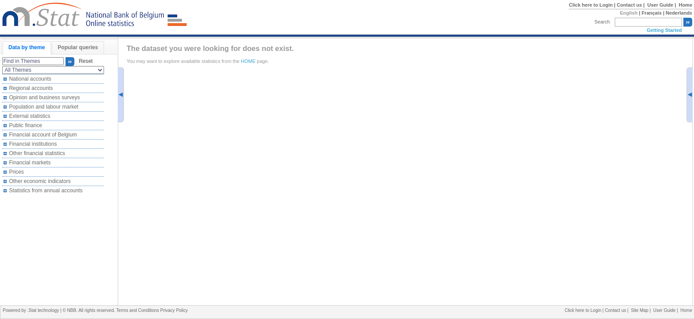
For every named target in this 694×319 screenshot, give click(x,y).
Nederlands (679, 13)
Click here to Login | (593, 5)
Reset (84, 61)
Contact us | (631, 5)
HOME (248, 61)
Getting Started (664, 30)
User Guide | (663, 5)
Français (652, 13)
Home (685, 5)
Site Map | (642, 310)
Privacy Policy (174, 310)
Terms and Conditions (138, 310)
